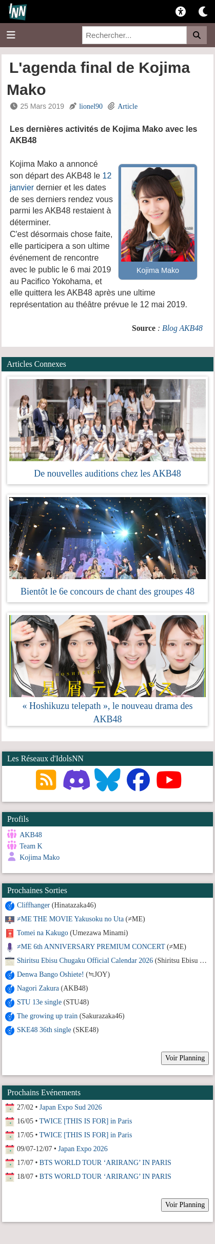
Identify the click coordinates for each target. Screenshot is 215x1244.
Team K (31, 846)
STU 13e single (39, 1002)
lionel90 (91, 106)
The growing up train (47, 1016)
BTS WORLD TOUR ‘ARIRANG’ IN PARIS (105, 1163)
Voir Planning (185, 1058)
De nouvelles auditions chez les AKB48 (107, 473)
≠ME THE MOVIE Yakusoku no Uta (70, 919)
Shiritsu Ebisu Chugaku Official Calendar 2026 (85, 960)
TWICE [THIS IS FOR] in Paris (86, 1121)
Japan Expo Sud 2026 (71, 1107)
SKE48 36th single (44, 1030)
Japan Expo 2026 (82, 1149)
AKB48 (30, 835)
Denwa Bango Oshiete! (50, 974)
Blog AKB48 (182, 328)
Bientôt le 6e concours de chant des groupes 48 (107, 591)
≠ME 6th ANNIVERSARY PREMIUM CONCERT (91, 947)
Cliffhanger (33, 905)
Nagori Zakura (38, 988)
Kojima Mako (39, 857)
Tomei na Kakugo (42, 933)
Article (128, 106)
